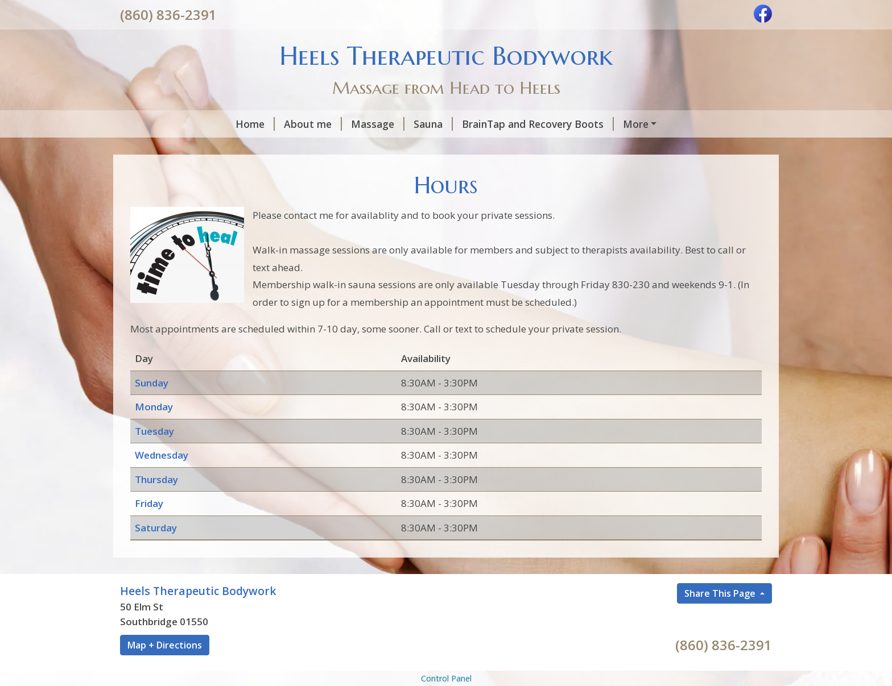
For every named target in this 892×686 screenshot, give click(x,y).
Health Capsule (171, 148)
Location (297, 148)
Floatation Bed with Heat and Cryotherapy (624, 124)
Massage (271, 124)
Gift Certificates (451, 148)
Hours (242, 148)
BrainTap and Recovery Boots (431, 124)
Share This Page (721, 617)
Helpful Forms (539, 148)
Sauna (326, 124)
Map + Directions (164, 669)
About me (206, 124)
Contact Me (365, 148)
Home (148, 124)
